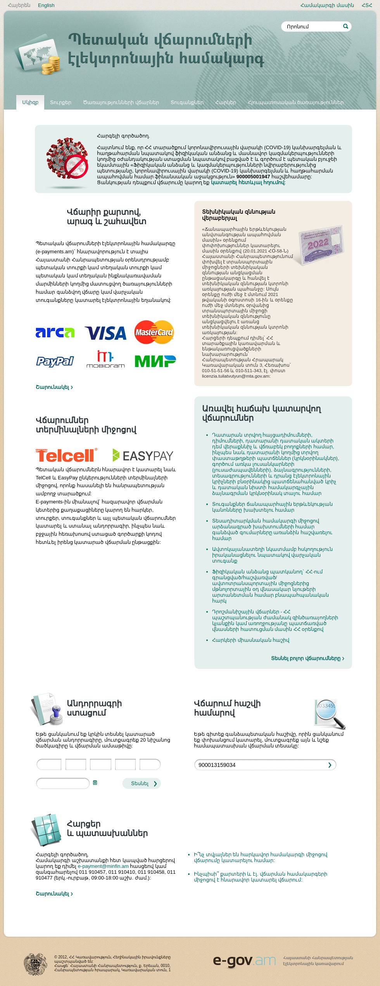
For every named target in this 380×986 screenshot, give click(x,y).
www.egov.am (283, 959)
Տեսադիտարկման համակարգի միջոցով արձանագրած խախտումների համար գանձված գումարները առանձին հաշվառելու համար (272, 529)
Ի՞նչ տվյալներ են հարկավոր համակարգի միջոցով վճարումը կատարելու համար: (260, 857)
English (46, 5)
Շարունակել (52, 387)
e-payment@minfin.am (103, 866)
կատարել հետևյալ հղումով (247, 182)
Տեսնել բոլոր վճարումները (305, 658)
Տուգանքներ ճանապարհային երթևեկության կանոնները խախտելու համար (272, 507)
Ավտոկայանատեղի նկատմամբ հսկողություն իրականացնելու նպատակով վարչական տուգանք (272, 555)
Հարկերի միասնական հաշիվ (250, 640)
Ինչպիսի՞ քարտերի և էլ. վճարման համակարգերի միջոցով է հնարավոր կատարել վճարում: (260, 877)
